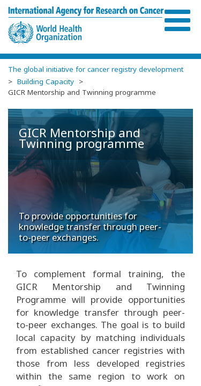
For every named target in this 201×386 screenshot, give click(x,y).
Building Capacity (45, 81)
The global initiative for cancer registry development (95, 69)
